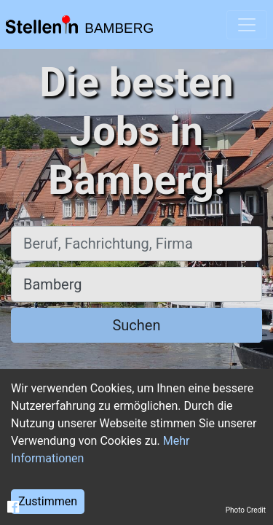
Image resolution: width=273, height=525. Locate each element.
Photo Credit (246, 510)
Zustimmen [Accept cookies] (47, 501)
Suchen (136, 325)
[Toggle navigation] (246, 24)
